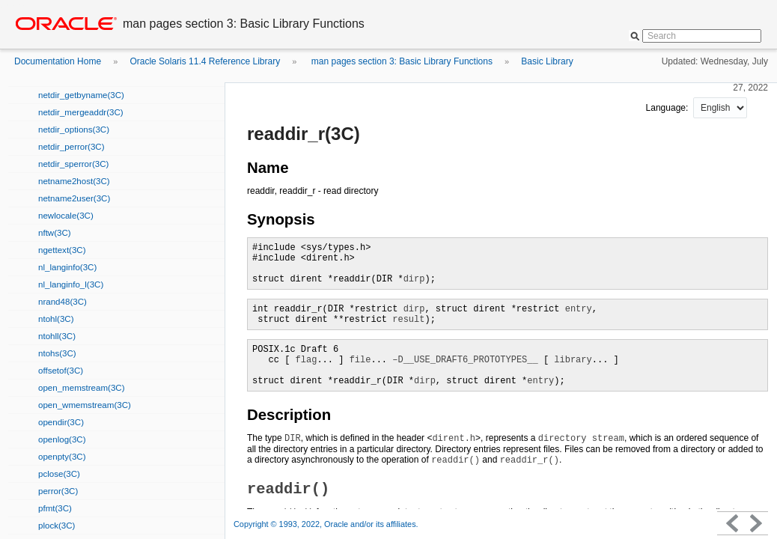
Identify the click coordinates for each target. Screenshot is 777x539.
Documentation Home (57, 61)
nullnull (720, 107)
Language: (668, 108)
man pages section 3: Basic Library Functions (401, 61)
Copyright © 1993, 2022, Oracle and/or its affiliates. (327, 524)
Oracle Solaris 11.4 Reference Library (205, 61)
